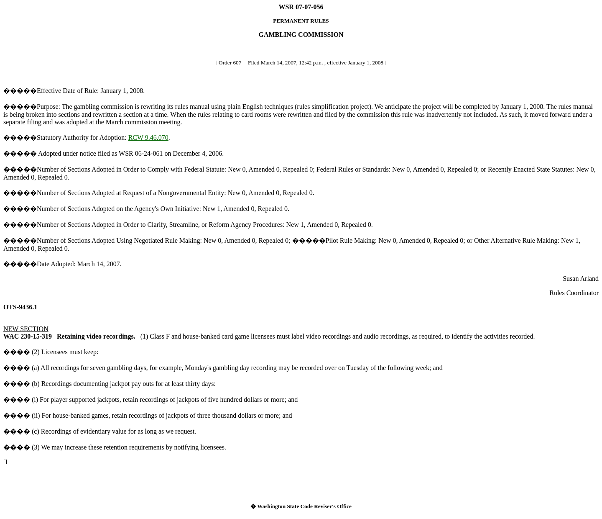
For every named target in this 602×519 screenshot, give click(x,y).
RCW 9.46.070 (148, 137)
